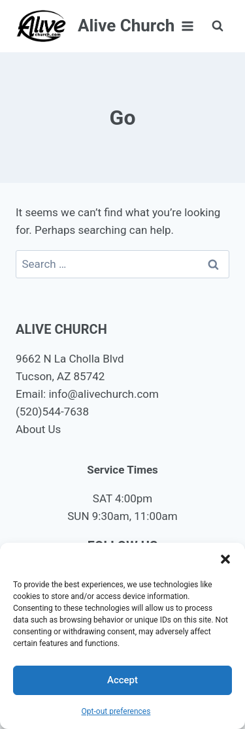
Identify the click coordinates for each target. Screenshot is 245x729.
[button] (225, 559)
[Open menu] (187, 26)
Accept (122, 680)
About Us (38, 429)
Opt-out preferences (116, 711)
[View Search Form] (217, 26)
